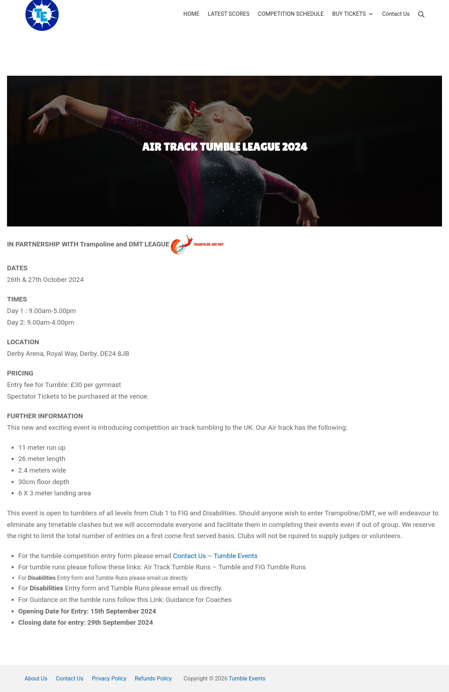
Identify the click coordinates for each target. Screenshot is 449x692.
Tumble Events (247, 678)
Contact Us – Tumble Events (215, 556)
